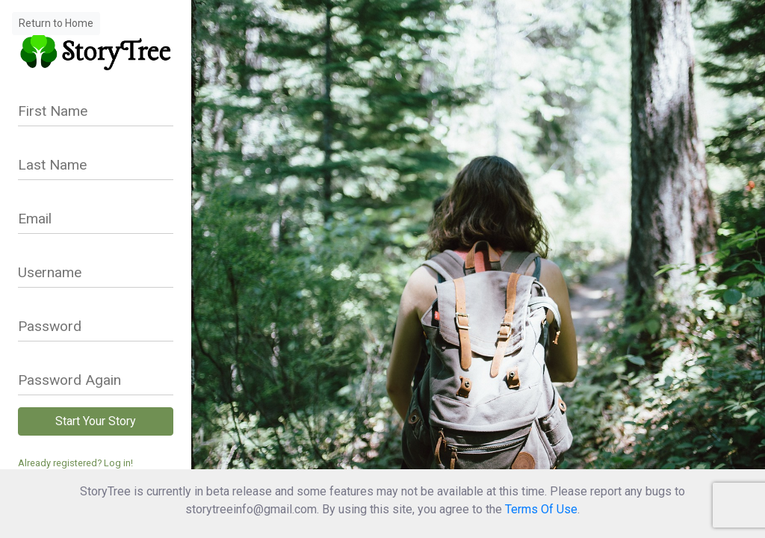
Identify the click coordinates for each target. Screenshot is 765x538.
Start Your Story (95, 421)
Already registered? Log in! (75, 463)
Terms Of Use (541, 509)
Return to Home (56, 23)
